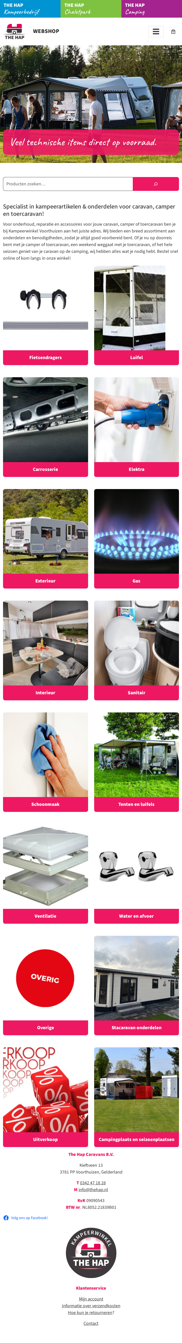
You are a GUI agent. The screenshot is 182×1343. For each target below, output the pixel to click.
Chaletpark (92, 9)
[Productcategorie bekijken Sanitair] (136, 650)
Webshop (31, 31)
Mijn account (91, 1299)
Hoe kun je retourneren (90, 1313)
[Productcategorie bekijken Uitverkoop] (45, 1097)
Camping (153, 9)
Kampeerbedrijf (32, 9)
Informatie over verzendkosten (91, 1306)
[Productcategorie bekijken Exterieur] (45, 539)
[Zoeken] (156, 184)
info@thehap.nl (93, 1190)
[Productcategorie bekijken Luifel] (136, 315)
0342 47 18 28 (93, 1183)
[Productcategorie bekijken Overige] (45, 986)
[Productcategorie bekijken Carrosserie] (45, 427)
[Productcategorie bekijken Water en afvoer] (136, 874)
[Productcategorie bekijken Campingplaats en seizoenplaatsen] (136, 1097)
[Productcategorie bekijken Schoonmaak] (45, 762)
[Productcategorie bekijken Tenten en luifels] (136, 762)
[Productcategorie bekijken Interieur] (45, 650)
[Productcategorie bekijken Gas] (136, 539)
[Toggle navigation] (156, 31)
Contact (91, 1323)
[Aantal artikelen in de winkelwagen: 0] (173, 31)
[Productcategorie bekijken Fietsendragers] (45, 315)
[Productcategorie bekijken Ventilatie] (45, 874)
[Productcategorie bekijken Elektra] (136, 427)
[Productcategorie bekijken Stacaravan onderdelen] (136, 986)
